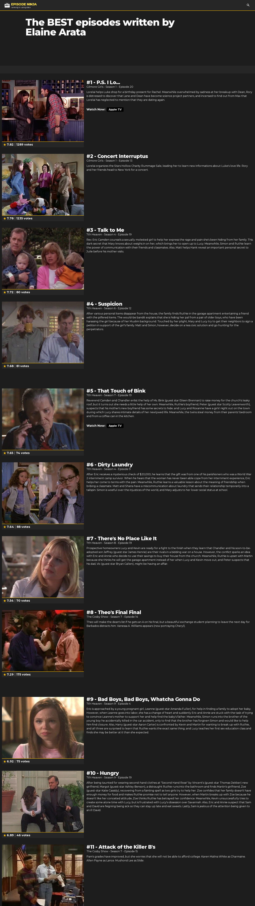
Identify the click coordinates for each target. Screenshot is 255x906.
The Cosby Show (97, 616)
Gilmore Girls (94, 86)
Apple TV (115, 109)
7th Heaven (94, 234)
